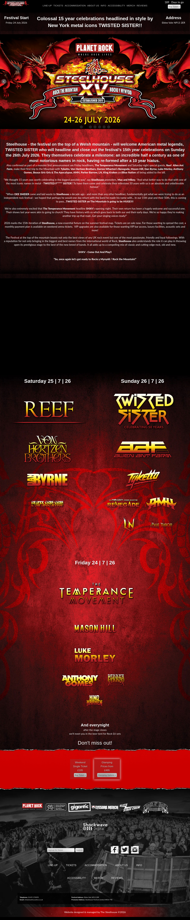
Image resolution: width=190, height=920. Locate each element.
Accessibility (116, 5)
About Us (93, 5)
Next (186, 81)
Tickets (58, 5)
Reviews (142, 5)
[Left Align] (174, 7)
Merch (131, 5)
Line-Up (47, 5)
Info (103, 5)
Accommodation (75, 5)
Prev (4, 81)
